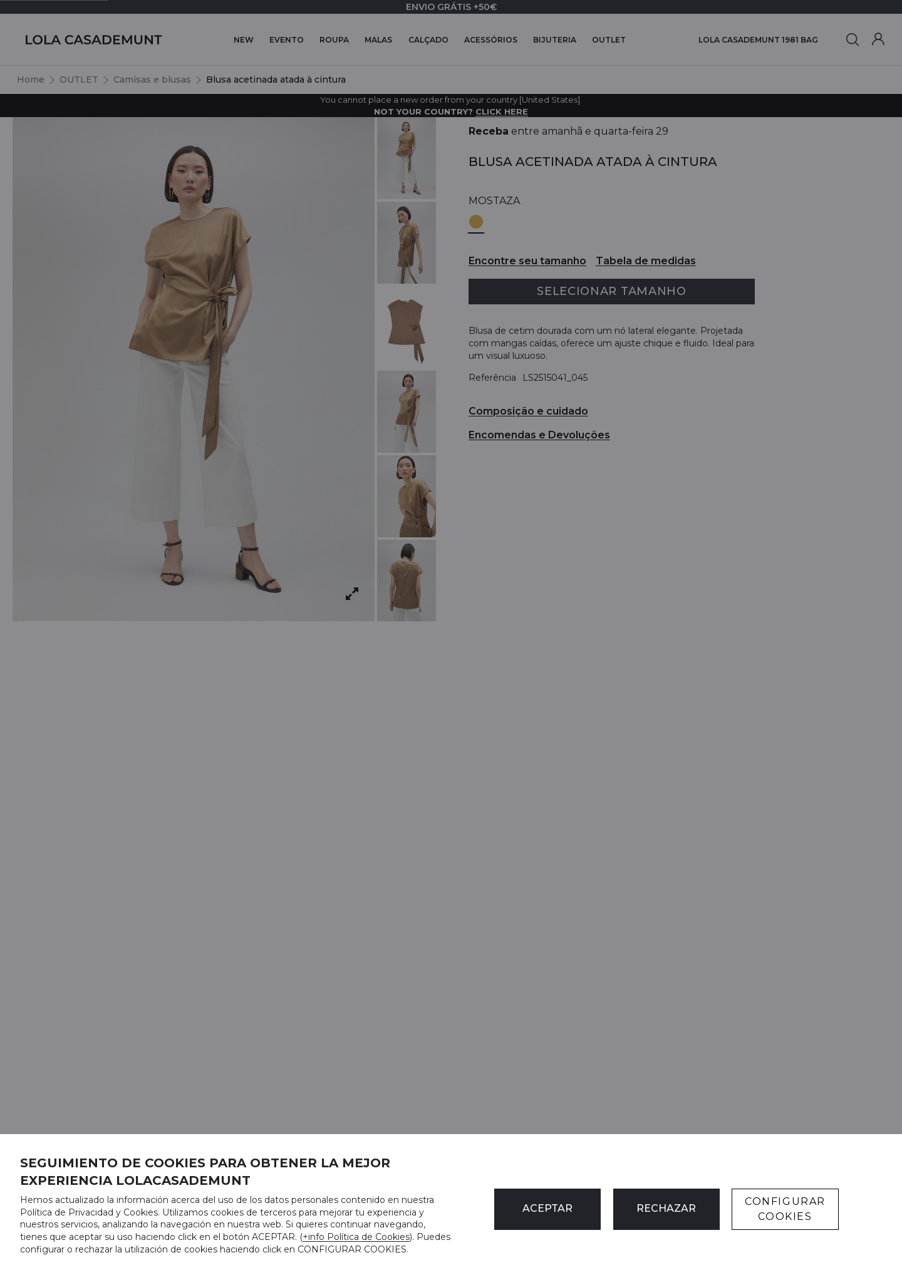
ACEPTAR (547, 1208)
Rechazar (666, 1208)
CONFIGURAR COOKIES (785, 1208)
